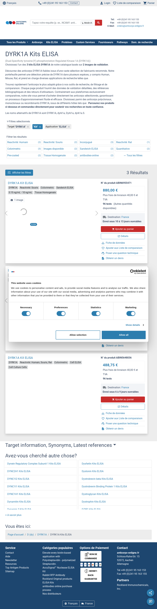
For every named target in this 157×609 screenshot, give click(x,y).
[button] (13, 515)
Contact (74, 3)
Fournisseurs (106, 42)
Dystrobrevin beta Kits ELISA (97, 478)
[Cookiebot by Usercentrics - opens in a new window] (132, 271)
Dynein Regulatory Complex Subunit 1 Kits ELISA (34, 463)
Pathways (122, 42)
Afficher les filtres (19, 172)
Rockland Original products (57, 578)
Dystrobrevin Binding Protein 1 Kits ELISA (104, 486)
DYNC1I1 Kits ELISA (18, 486)
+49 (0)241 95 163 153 (52, 3)
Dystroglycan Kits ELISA (95, 494)
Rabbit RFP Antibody (54, 575)
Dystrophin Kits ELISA (94, 501)
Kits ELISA (52, 42)
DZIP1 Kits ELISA (91, 509)
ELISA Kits (48, 582)
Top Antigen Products (17, 567)
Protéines (67, 42)
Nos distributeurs (52, 593)
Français (9, 3)
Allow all (123, 335)
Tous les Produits (16, 42)
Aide (7, 556)
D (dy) (30, 534)
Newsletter (11, 560)
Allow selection (78, 335)
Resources (11, 563)
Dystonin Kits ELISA (92, 471)
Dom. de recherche (142, 42)
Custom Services (85, 42)
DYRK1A (42, 534)
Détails (123, 236)
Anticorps (37, 42)
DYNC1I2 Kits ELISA (18, 478)
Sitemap (9, 571)
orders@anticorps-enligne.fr (130, 26)
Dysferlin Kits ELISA (92, 463)
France (125, 217)
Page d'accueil (16, 534)
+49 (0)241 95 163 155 (134, 573)
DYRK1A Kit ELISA (20, 183)
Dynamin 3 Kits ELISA (19, 509)
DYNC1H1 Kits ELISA (18, 494)
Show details (133, 325)
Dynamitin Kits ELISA (19, 501)
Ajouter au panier (123, 229)
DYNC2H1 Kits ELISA (18, 471)
